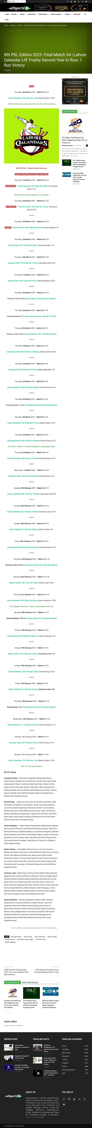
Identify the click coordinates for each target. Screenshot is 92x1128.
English (11, 1)
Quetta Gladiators (10, 942)
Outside (14, 14)
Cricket (19, 25)
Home (7, 14)
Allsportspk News (67, 145)
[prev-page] (5, 1012)
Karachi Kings (28, 936)
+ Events (67, 14)
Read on (29, 1117)
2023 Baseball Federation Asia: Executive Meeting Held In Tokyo (47, 971)
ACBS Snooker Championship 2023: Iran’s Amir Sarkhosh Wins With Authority (16, 972)
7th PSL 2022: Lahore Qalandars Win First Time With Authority (34, 928)
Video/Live (76, 14)
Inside (23, 14)
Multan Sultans (52, 936)
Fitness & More (56, 14)
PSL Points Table (41, 939)
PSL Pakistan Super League (25, 939)
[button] (85, 14)
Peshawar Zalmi (10, 939)
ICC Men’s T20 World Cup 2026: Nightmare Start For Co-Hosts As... (75, 140)
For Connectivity (38, 1117)
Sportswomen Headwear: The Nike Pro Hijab (22, 1047)
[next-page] (9, 1012)
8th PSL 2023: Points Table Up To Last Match (31, 195)
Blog (6, 20)
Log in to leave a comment (13, 1025)
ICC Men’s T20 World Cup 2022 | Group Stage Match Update (22, 1067)
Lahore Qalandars (39, 936)
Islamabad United (16, 936)
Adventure (32, 14)
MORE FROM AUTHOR (30, 982)
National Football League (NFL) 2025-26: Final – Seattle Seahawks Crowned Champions (80, 177)
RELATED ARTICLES (12, 982)
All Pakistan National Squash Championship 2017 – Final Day (50, 1073)
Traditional (44, 14)
